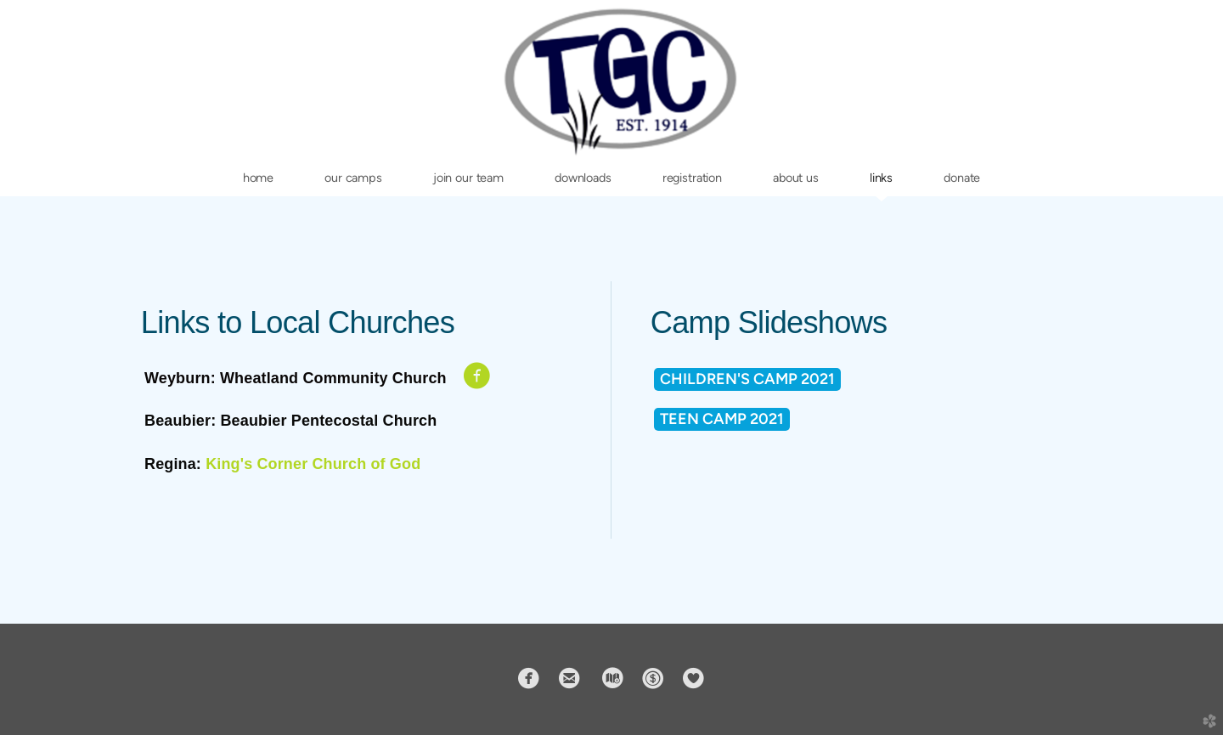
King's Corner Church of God (313, 463)
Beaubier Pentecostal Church (328, 420)
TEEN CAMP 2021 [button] (722, 419)
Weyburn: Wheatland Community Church (295, 378)
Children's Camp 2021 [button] (747, 379)
